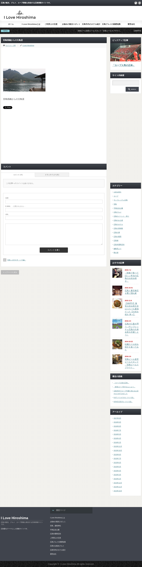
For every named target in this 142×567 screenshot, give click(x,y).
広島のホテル (118, 224)
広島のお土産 (118, 220)
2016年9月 (117, 422)
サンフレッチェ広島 (121, 200)
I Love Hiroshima (28, 45)
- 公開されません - (15, 206)
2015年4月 (117, 471)
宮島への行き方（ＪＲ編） (16, 260)
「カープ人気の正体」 (123, 65)
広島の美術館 (118, 228)
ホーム (11, 24)
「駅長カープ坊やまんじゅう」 (124, 387)
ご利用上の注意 (51, 24)
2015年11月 (118, 446)
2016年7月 (117, 430)
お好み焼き (117, 192)
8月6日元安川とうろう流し (123, 401)
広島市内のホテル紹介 (91, 24)
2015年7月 (117, 458)
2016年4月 (117, 438)
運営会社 (131, 24)
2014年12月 (118, 483)
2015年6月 (117, 462)
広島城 (116, 240)
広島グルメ (117, 212)
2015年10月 (118, 450)
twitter (135, 3)
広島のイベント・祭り (121, 216)
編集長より (117, 248)
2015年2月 (117, 479)
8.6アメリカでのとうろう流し (124, 397)
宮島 (115, 204)
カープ (116, 196)
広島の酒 (117, 232)
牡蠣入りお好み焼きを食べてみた (132, 347)
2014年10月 (118, 491)
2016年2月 (117, 442)
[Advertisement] (89, 15)
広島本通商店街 (119, 244)
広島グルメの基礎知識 (111, 24)
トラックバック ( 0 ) (52, 175)
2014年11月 (118, 487)
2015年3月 (117, 475)
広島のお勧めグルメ (57, 546)
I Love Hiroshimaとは (31, 24)
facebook (139, 3)
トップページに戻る (10, 272)
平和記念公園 (118, 208)
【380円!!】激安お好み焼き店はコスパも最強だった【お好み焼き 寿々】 (132, 309)
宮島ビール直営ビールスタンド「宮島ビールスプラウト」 (103, 31)
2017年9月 (117, 418)
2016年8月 (117, 426)
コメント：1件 (11, 45)
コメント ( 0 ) (18, 175)
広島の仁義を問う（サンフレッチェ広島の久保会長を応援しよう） (132, 329)
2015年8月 (117, 454)
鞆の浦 (116, 252)
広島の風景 (117, 236)
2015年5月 (117, 466)
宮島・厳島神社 (55, 525)
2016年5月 (117, 434)
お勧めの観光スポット (71, 24)
